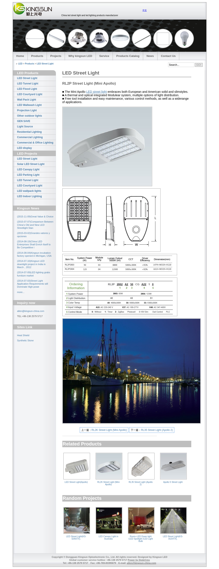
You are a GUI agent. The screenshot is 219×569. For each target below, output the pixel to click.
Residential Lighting (29, 131)
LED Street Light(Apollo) (76, 482)
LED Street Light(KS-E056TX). (76, 537)
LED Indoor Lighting (29, 196)
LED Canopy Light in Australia (108, 537)
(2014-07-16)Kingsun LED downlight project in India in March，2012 (31, 264)
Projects (55, 56)
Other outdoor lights (29, 115)
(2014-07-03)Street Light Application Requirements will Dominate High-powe (32, 283)
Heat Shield (23, 335)
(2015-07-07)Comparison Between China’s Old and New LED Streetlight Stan (35, 224)
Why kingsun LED (80, 56)
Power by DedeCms (139, 560)
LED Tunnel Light (27, 83)
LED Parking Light (28, 174)
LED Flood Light (27, 88)
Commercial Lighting (30, 137)
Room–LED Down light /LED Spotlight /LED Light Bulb (141, 538)
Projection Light (27, 110)
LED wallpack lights (29, 190)
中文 (144, 10)
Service (104, 56)
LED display (24, 147)
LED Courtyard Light (29, 94)
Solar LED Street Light (30, 164)
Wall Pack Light (26, 99)
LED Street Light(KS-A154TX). (173, 537)
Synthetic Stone (25, 340)
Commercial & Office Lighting (35, 142)
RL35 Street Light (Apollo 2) (157, 430)
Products (37, 56)
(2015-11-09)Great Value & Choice (35, 216)
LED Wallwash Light (29, 105)
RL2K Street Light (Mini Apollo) (109, 430)
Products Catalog (127, 56)
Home (20, 56)
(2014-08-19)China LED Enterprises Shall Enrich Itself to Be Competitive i (34, 244)
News (150, 56)
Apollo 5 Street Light (172, 482)
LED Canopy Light (28, 169)
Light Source (25, 126)
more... (21, 292)
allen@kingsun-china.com (30, 311)
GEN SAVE (23, 121)
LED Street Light (45, 64)
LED (20, 64)
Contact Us (168, 56)
